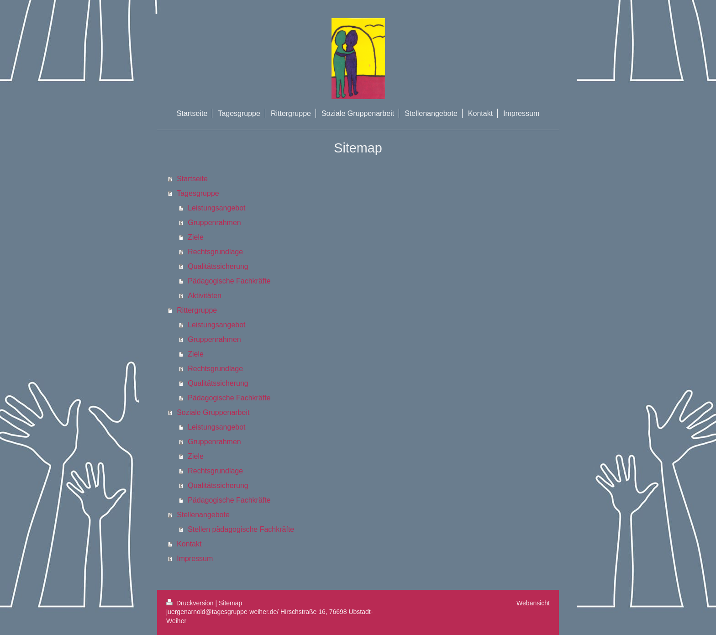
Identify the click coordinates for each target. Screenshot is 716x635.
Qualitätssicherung (218, 266)
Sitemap (230, 603)
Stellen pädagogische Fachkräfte (241, 529)
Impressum (195, 558)
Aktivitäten (204, 295)
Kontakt (189, 544)
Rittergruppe (197, 310)
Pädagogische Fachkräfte (229, 281)
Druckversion (190, 603)
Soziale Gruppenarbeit (213, 412)
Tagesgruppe (198, 193)
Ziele (196, 237)
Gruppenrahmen (214, 222)
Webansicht (533, 603)
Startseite (192, 179)
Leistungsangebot (216, 208)
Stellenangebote (203, 515)
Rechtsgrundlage (215, 252)
